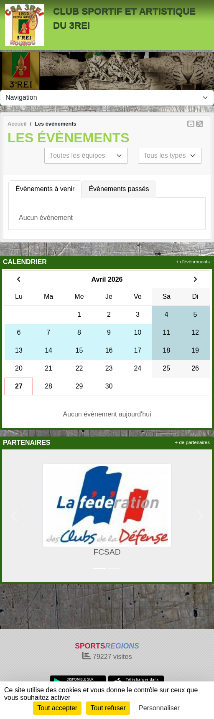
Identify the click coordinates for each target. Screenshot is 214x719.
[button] (14, 515)
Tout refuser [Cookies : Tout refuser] (107, 707)
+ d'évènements (193, 261)
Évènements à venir (44, 188)
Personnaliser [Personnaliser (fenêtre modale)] (159, 707)
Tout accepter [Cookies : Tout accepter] (57, 707)
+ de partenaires (192, 442)
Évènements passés (119, 188)
